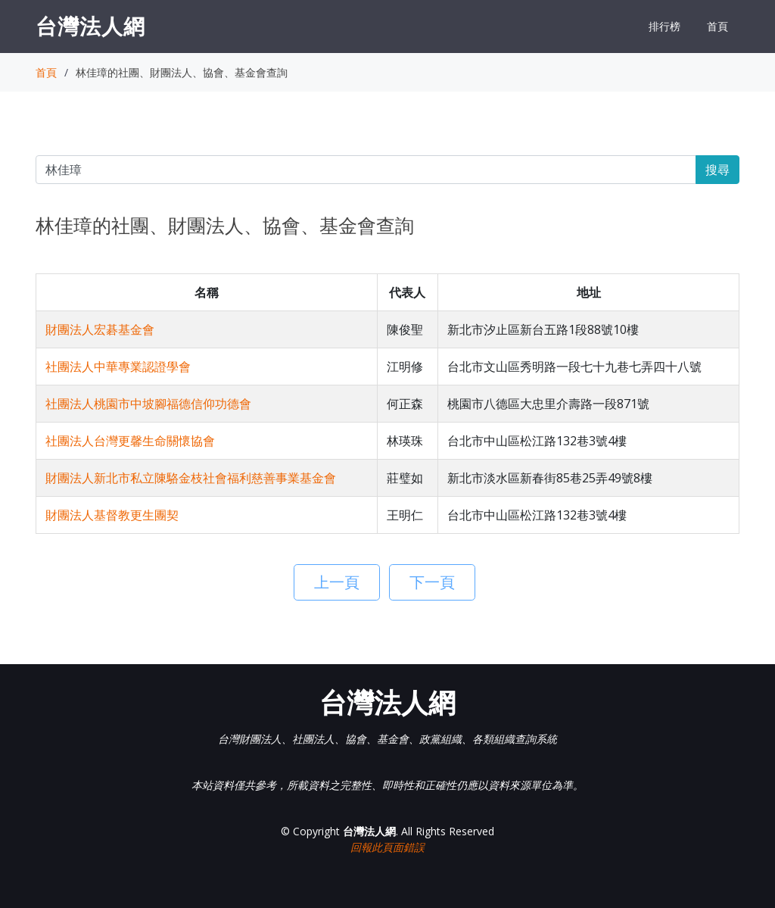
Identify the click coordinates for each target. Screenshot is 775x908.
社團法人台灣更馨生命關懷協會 (130, 440)
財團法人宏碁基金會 (99, 329)
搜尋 (717, 169)
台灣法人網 (90, 25)
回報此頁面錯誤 (387, 847)
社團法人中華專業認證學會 (118, 366)
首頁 (717, 26)
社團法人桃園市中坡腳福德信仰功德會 (148, 403)
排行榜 (664, 26)
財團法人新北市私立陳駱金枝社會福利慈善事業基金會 (190, 478)
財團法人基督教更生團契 (112, 515)
